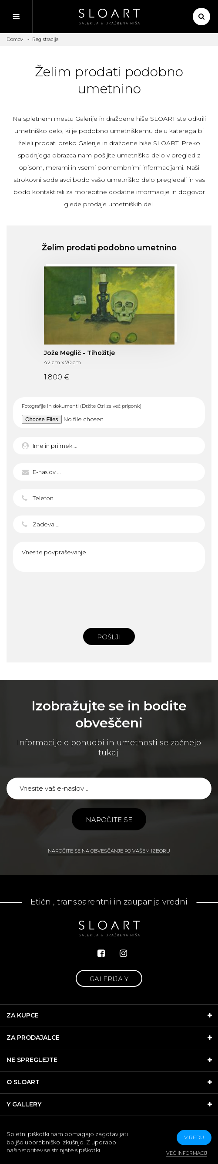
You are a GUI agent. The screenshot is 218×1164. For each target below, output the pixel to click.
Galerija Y (109, 979)
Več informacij (186, 1153)
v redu (194, 1137)
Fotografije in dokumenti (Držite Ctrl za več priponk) (81, 406)
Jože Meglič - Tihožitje (79, 353)
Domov (15, 39)
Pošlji (109, 637)
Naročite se (109, 820)
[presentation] (109, 597)
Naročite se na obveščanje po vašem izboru (109, 851)
